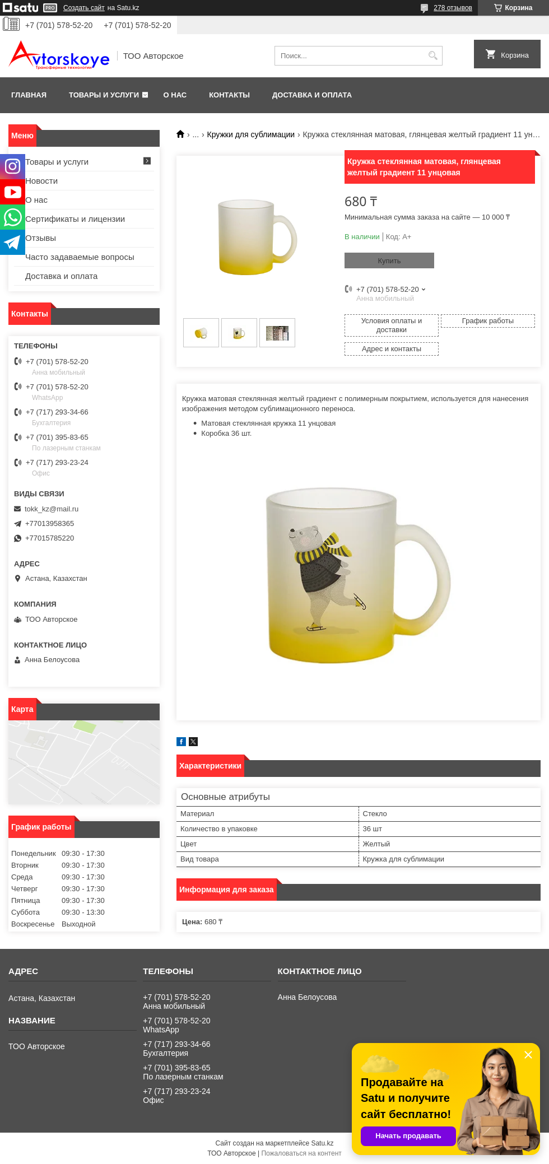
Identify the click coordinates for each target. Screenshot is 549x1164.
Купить (389, 261)
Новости (41, 180)
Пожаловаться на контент (301, 1153)
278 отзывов (453, 8)
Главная (28, 95)
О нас (175, 95)
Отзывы (40, 238)
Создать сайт (84, 8)
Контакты (229, 95)
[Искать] (433, 56)
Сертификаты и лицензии (75, 219)
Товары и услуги (104, 95)
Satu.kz (322, 1143)
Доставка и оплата (312, 95)
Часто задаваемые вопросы (79, 257)
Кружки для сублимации (251, 134)
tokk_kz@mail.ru (51, 509)
